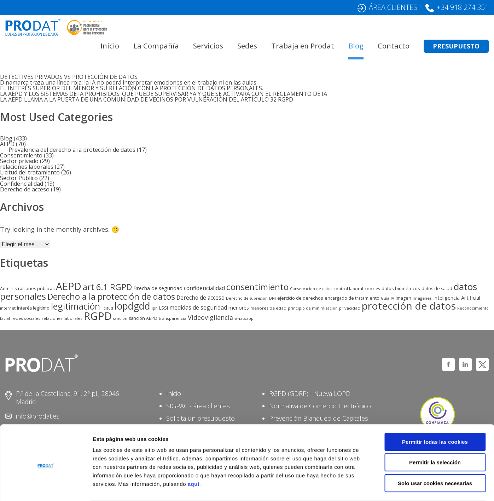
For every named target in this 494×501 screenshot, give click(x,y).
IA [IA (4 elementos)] (392, 298)
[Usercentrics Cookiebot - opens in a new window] (46, 487)
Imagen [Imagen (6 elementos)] (403, 298)
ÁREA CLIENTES (393, 7)
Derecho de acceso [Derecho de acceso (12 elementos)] (200, 297)
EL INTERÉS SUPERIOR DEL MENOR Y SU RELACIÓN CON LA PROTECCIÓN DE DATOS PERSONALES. (131, 88)
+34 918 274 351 (463, 7)
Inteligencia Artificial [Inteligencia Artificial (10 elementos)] (456, 297)
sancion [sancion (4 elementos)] (120, 318)
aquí (193, 457)
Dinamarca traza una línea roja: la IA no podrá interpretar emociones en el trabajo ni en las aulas (128, 82)
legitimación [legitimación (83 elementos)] (75, 306)
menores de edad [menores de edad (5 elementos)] (268, 308)
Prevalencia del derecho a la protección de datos (71, 150)
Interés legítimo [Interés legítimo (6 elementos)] (33, 308)
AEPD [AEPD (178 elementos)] (68, 286)
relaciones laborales (26, 167)
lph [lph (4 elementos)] (155, 308)
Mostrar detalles (380, 487)
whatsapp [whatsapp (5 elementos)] (244, 318)
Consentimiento (21, 155)
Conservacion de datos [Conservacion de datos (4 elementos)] (311, 288)
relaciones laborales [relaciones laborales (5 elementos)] (62, 318)
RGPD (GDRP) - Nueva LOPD (309, 393)
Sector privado (19, 161)
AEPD (7, 144)
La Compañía (156, 46)
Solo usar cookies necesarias (435, 456)
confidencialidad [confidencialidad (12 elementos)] (204, 288)
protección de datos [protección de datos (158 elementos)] (409, 305)
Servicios (208, 46)
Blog (356, 46)
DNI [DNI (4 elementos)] (272, 298)
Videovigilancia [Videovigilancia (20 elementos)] (210, 317)
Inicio (109, 46)
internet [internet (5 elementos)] (8, 308)
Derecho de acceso (25, 189)
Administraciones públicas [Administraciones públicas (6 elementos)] (27, 289)
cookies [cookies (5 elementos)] (372, 288)
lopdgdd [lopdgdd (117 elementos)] (132, 306)
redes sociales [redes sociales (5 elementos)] (25, 318)
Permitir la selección (435, 435)
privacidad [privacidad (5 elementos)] (349, 308)
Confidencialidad (21, 184)
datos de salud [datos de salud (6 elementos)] (437, 289)
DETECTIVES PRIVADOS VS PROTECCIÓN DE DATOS (69, 77)
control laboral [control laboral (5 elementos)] (348, 288)
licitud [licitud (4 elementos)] (107, 308)
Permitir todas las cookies (435, 414)
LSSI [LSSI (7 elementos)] (163, 308)
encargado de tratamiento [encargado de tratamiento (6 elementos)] (352, 298)
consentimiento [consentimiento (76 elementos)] (257, 287)
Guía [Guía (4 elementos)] (385, 298)
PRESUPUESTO (456, 46)
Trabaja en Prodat (302, 46)
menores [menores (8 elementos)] (238, 308)
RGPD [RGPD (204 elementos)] (98, 316)
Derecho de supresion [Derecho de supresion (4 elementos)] (247, 298)
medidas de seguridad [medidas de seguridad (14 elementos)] (198, 307)
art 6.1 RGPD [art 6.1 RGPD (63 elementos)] (107, 287)
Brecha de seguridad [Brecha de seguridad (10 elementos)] (157, 288)
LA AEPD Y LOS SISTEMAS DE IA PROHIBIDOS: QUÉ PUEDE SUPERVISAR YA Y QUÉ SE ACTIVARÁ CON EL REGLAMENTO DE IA (163, 94)
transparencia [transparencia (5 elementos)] (172, 318)
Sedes (247, 46)
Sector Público (19, 178)
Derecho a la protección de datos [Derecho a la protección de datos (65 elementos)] (111, 296)
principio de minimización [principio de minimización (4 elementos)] (313, 308)
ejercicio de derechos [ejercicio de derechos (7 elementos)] (300, 298)
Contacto (393, 46)
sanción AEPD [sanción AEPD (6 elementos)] (143, 318)
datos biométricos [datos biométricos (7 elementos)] (401, 288)
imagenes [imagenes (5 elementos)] (422, 298)
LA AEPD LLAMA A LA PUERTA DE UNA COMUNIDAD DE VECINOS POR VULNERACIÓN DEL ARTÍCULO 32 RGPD (146, 99)
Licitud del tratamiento (30, 172)
